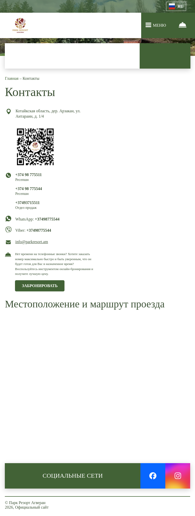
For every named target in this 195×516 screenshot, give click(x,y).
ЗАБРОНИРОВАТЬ (40, 286)
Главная (12, 78)
